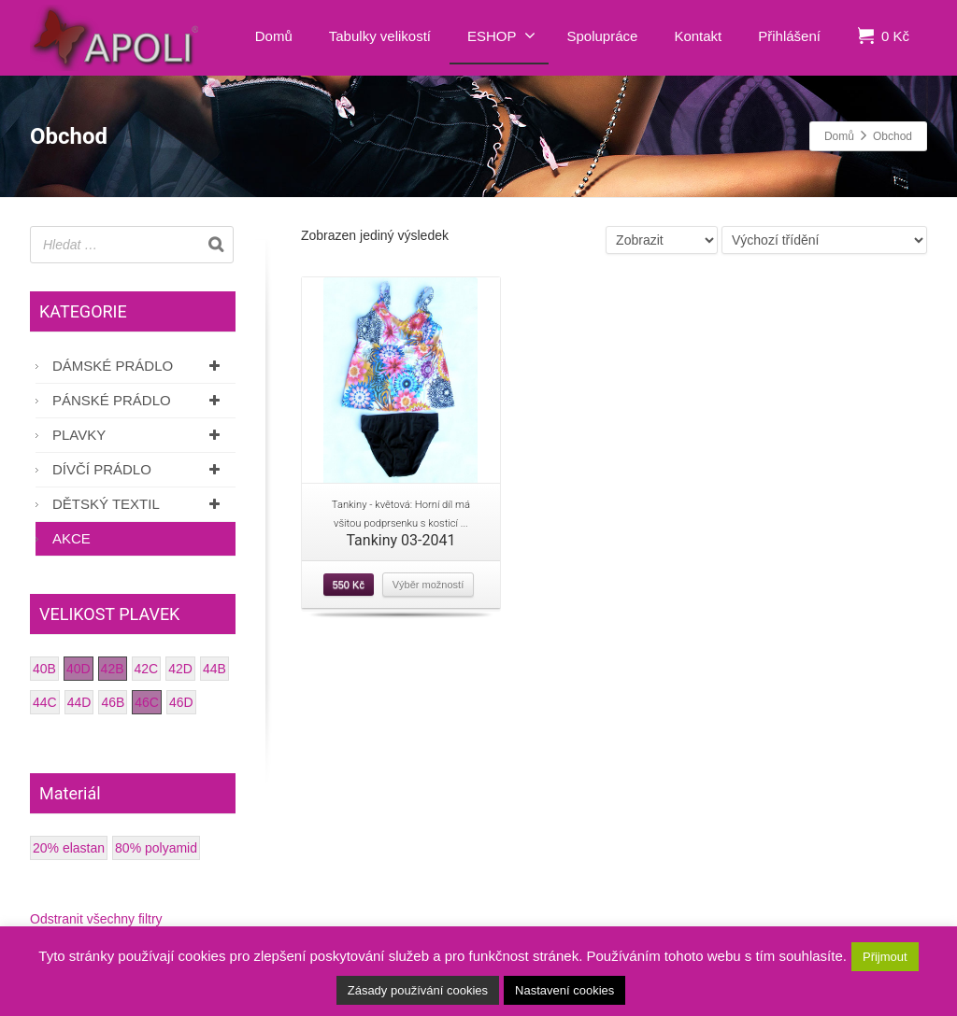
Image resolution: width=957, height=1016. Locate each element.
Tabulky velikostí (380, 36)
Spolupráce (602, 36)
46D (181, 702)
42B (112, 668)
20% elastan (69, 847)
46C (147, 702)
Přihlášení (789, 36)
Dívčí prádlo (139, 469)
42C (147, 668)
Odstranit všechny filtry (96, 918)
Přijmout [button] (885, 957)
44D (79, 702)
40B (44, 668)
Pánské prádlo (139, 400)
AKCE (71, 538)
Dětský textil (139, 504)
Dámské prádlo (139, 366)
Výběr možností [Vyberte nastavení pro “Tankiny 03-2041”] (428, 584)
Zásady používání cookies (418, 990)
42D (180, 668)
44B (214, 668)
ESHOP (501, 35)
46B (112, 702)
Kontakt (697, 36)
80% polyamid (156, 847)
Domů (274, 36)
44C (45, 702)
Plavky (139, 435)
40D (78, 668)
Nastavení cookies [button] (564, 990)
